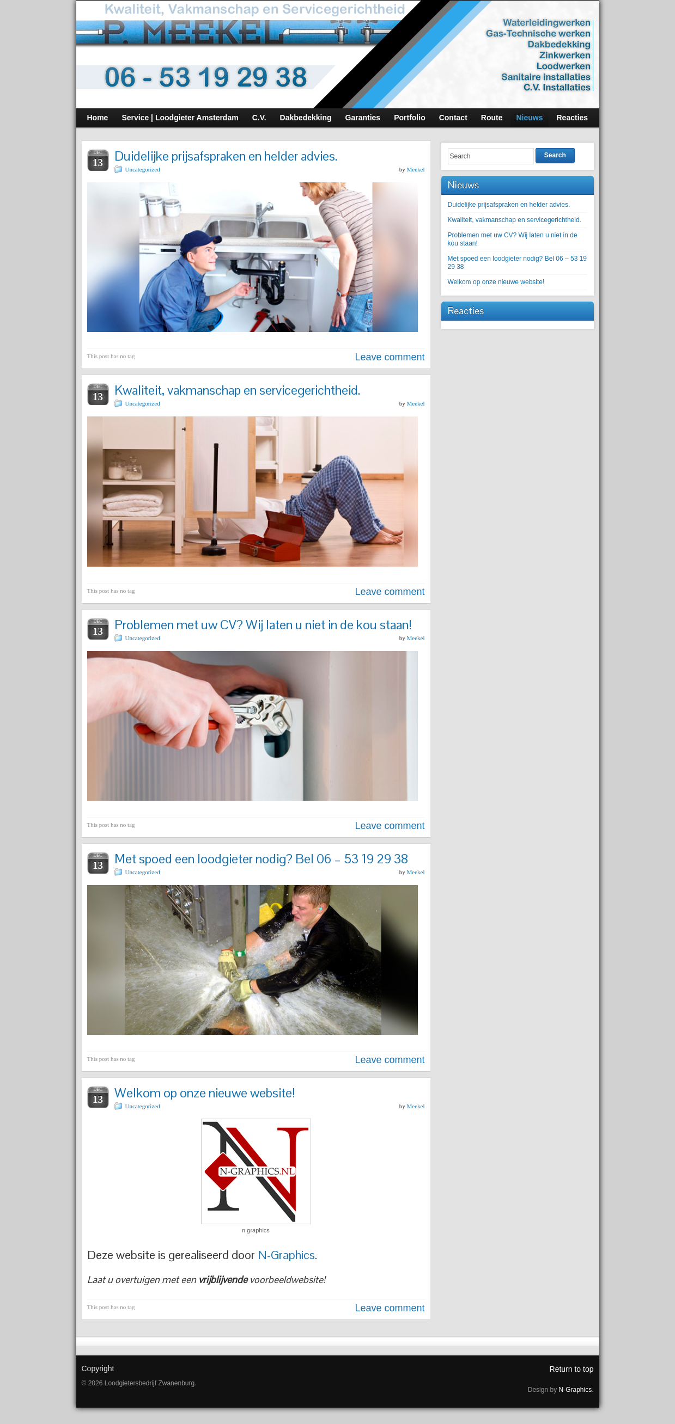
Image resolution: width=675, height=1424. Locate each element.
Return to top (572, 1369)
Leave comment (389, 357)
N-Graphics (286, 1254)
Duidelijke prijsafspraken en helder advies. (225, 156)
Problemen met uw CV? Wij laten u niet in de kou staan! (263, 624)
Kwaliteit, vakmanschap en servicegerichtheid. (237, 390)
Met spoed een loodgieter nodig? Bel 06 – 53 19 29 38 (261, 858)
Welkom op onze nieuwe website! (204, 1092)
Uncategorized (142, 169)
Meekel (416, 169)
